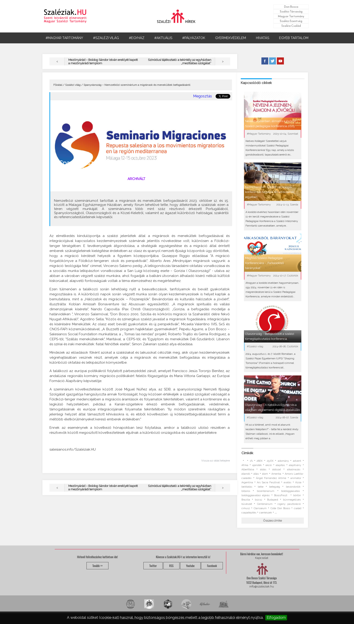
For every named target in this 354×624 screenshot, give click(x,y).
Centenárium (265, 504)
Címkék (247, 453)
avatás (287, 482)
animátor (295, 478)
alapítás (280, 465)
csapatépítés (248, 512)
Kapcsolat (261, 558)
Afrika (244, 465)
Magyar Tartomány (291, 16)
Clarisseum (260, 508)
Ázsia (298, 482)
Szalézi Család (291, 26)
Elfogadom (276, 617)
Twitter (153, 565)
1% (251, 460)
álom (265, 473)
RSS (171, 565)
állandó (245, 473)
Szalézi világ (73, 84)
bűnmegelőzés (292, 499)
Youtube (190, 565)
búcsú (258, 499)
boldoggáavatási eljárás (255, 495)
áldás (263, 469)
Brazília (245, 499)
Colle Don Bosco (280, 508)
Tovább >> (97, 565)
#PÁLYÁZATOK (193, 38)
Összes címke (272, 520)
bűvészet (246, 504)
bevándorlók (293, 486)
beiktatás (246, 486)
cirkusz (245, 508)
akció (269, 465)
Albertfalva (247, 469)
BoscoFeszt (281, 495)
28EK (260, 460)
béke (260, 486)
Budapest (272, 499)
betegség (274, 486)
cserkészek (265, 512)
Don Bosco (291, 7)
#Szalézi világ (110, 179)
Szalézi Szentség (291, 21)
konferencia (90, 186)
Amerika (276, 473)
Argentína (247, 482)
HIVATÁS (262, 38)
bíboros (245, 491)
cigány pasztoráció (289, 504)
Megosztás (202, 96)
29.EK (270, 460)
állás (256, 473)
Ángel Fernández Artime (271, 478)
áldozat (276, 469)
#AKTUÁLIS (163, 38)
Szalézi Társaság (291, 11)
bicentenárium (265, 491)
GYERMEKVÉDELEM (230, 38)
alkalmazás (293, 469)
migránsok (73, 186)
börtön (297, 495)
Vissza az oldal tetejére (215, 460)
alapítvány (295, 465)
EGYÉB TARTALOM (293, 38)
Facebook (212, 565)
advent (297, 460)
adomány (283, 460)
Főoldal (57, 84)
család (297, 508)
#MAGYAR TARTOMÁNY (64, 38)
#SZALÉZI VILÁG (106, 38)
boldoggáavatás (290, 491)
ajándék (257, 465)
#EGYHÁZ (136, 38)
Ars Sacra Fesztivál (268, 482)
